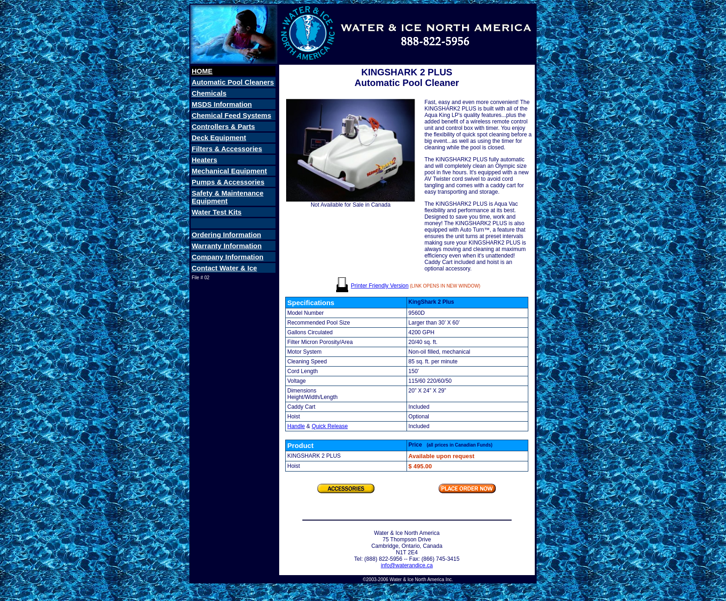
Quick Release (330, 426)
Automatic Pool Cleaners (233, 82)
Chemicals (209, 93)
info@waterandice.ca (406, 565)
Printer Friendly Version (380, 285)
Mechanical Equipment (229, 171)
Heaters (204, 160)
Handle (296, 426)
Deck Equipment (219, 137)
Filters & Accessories (227, 149)
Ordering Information (226, 235)
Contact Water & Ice (224, 268)
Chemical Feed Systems (231, 115)
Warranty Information (227, 246)
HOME (202, 71)
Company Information (227, 257)
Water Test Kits (217, 212)
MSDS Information (222, 104)
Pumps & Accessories (228, 182)
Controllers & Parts (223, 126)
